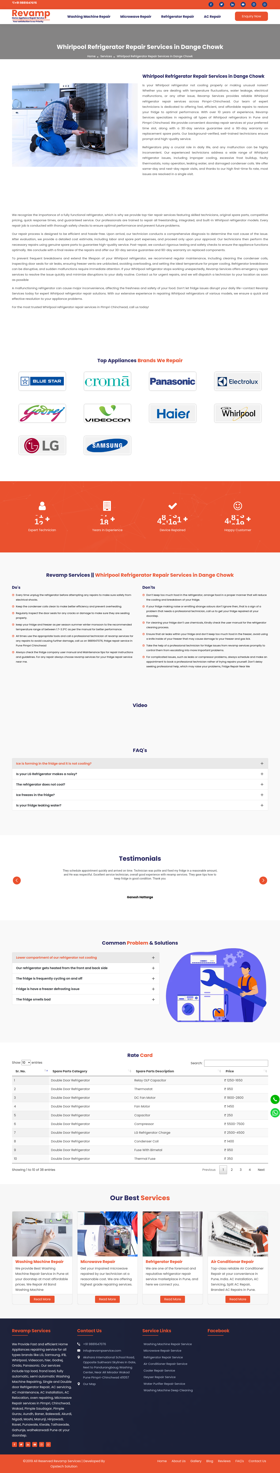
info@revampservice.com (102, 1350)
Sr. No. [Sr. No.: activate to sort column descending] (21, 1071)
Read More (42, 1299)
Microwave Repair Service (162, 1350)
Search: (229, 1063)
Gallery (196, 1461)
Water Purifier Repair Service (164, 1383)
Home (91, 56)
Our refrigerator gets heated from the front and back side (62, 968)
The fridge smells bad (33, 999)
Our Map (89, 1384)
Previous (209, 1169)
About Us (179, 1461)
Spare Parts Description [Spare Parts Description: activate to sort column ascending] (155, 1071)
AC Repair (212, 16)
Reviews (224, 1461)
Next (261, 1169)
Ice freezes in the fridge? (35, 795)
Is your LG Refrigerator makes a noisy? (46, 774)
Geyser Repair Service (159, 1377)
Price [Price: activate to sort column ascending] (230, 1071)
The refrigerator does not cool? (40, 784)
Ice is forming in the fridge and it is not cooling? (54, 763)
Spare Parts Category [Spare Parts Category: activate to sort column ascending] (70, 1071)
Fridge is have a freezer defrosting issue (48, 989)
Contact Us (257, 1461)
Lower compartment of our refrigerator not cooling (56, 957)
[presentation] (17, 879)
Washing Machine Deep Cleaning (168, 1390)
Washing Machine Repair (88, 16)
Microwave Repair (135, 16)
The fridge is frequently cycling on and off (49, 978)
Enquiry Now (251, 16)
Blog (209, 1461)
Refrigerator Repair (177, 16)
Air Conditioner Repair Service (165, 1364)
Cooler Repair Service (159, 1370)
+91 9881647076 (25, 3)
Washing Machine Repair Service (167, 1344)
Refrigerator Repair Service (163, 1357)
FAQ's (239, 1461)
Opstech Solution (64, 1466)
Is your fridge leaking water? (38, 805)
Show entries (27, 1062)
